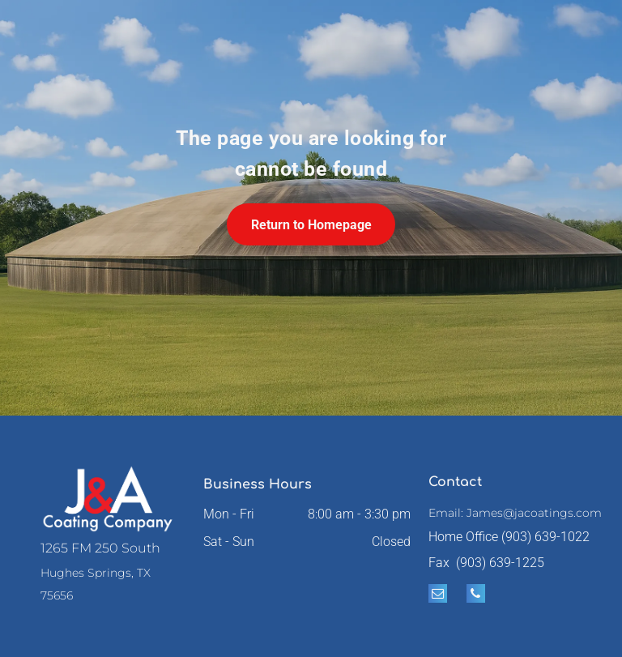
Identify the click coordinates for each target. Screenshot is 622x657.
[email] (437, 595)
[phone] (475, 595)
